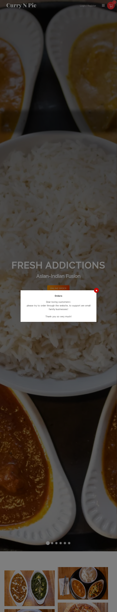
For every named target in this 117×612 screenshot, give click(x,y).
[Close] (96, 290)
